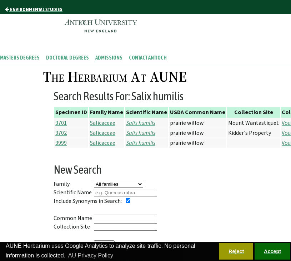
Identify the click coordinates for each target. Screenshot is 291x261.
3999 (61, 143)
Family (62, 184)
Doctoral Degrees (67, 58)
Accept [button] (272, 251)
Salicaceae (102, 123)
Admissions (108, 58)
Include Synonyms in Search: (88, 201)
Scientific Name (73, 192)
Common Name (73, 218)
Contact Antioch (148, 58)
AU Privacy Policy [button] (90, 255)
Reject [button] (236, 251)
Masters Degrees (20, 58)
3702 (61, 133)
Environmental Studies (33, 9)
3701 (61, 123)
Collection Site (72, 227)
